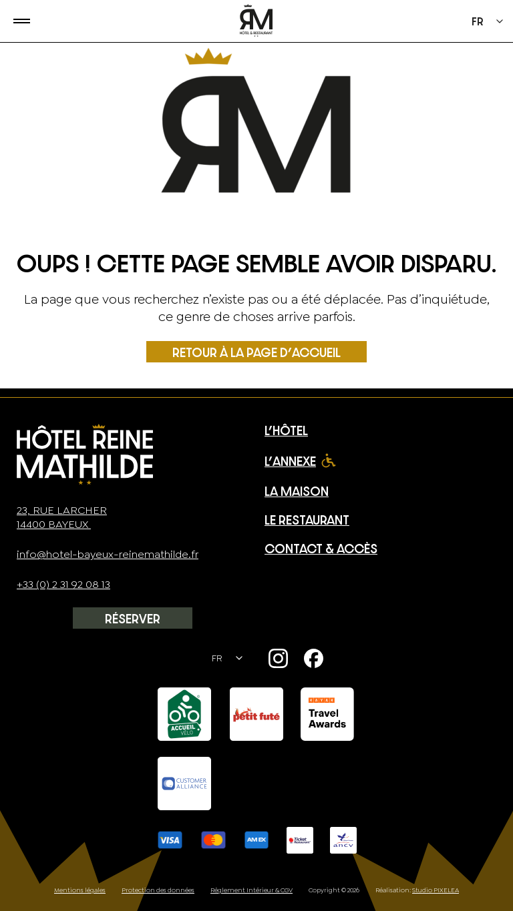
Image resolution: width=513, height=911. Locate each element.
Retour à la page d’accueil (256, 352)
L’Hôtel (286, 430)
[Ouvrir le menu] (15, 21)
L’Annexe (290, 460)
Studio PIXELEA (435, 890)
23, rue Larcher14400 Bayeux (62, 517)
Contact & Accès (321, 548)
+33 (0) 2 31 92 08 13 (63, 584)
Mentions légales (80, 890)
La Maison (297, 491)
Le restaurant (307, 519)
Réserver (132, 618)
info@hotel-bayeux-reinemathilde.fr (107, 554)
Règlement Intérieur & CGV (251, 890)
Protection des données (158, 890)
